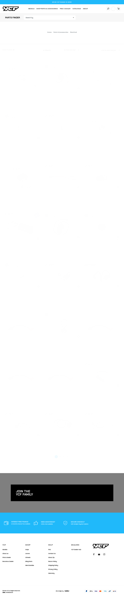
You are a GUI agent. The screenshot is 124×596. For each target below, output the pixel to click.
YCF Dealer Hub (76, 548)
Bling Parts (28, 560)
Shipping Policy (53, 564)
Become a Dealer (8, 560)
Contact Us (52, 552)
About (85, 9)
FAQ (49, 548)
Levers (27, 552)
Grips (27, 548)
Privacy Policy (52, 568)
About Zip (51, 556)
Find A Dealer (65, 9)
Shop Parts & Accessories (47, 9)
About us (5, 552)
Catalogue (77, 9)
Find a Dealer (6, 556)
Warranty (51, 572)
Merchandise (29, 564)
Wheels (27, 556)
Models (31, 9)
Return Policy (52, 560)
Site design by (62, 589)
